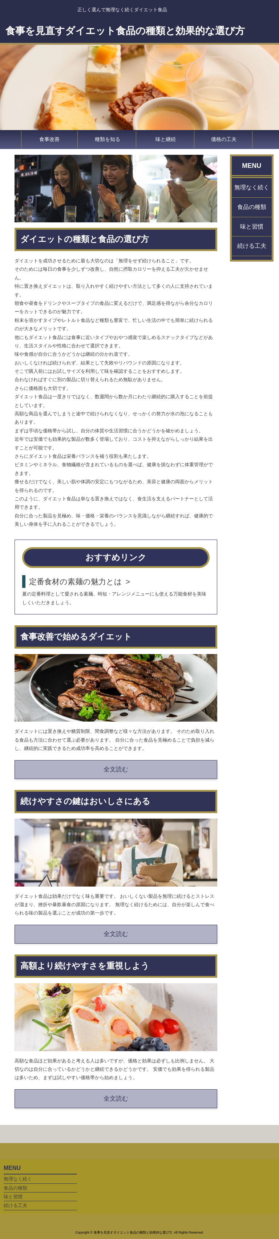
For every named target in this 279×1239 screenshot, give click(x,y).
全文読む (116, 769)
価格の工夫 (223, 139)
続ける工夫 (251, 246)
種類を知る (107, 139)
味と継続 (165, 139)
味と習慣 (251, 226)
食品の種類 (251, 207)
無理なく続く (251, 187)
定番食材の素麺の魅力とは (75, 581)
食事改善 (49, 139)
